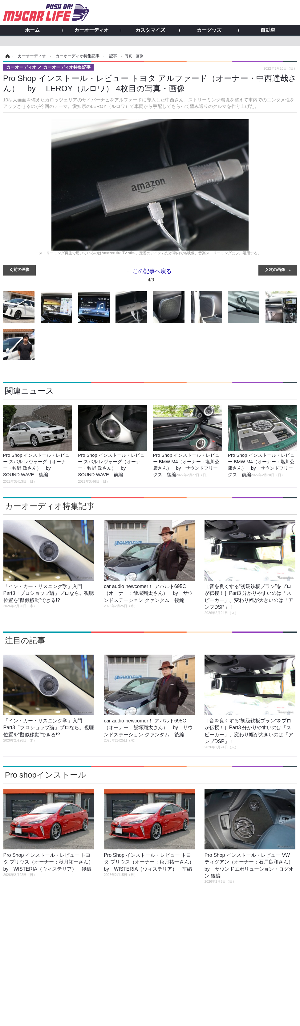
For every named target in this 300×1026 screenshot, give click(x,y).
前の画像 (22, 269)
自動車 (268, 30)
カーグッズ (209, 30)
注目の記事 (25, 640)
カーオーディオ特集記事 (50, 506)
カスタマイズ (150, 30)
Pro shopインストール (45, 775)
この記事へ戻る (152, 276)
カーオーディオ (91, 30)
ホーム (32, 30)
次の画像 (277, 269)
